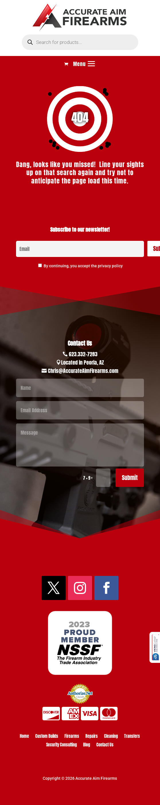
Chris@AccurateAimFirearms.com (83, 371)
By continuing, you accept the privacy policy (83, 266)
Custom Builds (46, 736)
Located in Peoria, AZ (82, 362)
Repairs (91, 736)
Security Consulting (61, 745)
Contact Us (105, 745)
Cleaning (111, 736)
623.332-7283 (83, 354)
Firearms (72, 736)
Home (24, 736)
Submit (130, 477)
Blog (86, 745)
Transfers (132, 736)
